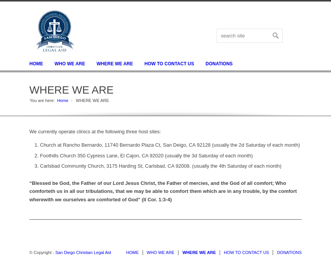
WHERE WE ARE (114, 63)
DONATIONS (219, 63)
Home (62, 100)
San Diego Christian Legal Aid (83, 252)
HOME (36, 63)
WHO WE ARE (70, 63)
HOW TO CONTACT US (169, 63)
